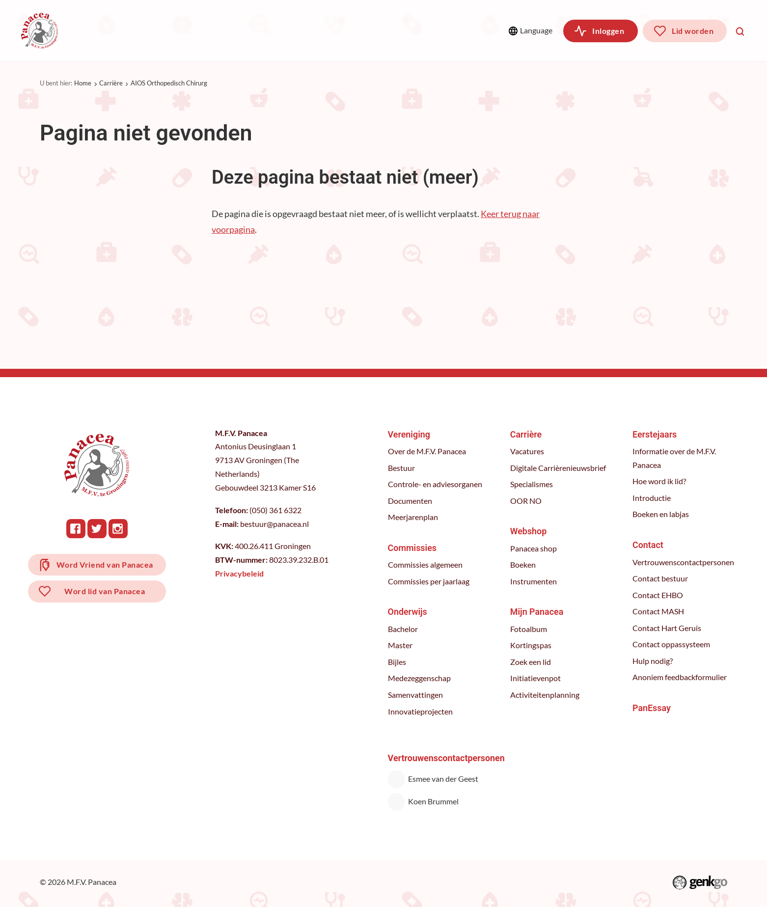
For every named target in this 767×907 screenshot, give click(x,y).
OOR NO (526, 500)
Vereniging (107, 30)
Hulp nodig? (653, 661)
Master (400, 645)
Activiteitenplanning (545, 694)
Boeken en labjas (661, 514)
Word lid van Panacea (105, 592)
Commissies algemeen (425, 564)
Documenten (410, 500)
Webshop (374, 30)
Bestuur (401, 468)
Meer (444, 30)
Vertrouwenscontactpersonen (684, 562)
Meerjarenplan (413, 517)
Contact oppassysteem (672, 644)
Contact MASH (659, 611)
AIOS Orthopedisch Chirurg (169, 83)
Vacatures (528, 451)
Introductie (652, 498)
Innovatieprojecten (420, 711)
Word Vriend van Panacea (105, 565)
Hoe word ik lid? (659, 481)
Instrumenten (534, 581)
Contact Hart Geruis (667, 628)
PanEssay (652, 708)
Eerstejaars (655, 434)
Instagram (118, 528)
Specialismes (532, 484)
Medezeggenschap (419, 678)
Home (82, 83)
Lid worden (692, 30)
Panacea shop (534, 548)
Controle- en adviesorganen (435, 484)
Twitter (97, 528)
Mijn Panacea (537, 611)
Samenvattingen (415, 694)
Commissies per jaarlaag (429, 581)
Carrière (312, 30)
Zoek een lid (531, 662)
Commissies (178, 30)
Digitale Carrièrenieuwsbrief (558, 468)
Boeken (523, 564)
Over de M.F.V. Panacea (427, 451)
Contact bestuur (660, 578)
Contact (648, 545)
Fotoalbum (529, 629)
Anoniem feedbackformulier (680, 677)
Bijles (397, 662)
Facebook (76, 528)
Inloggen (608, 30)
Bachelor (403, 629)
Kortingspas (531, 645)
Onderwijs (248, 30)
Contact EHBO (658, 595)
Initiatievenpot (536, 678)
